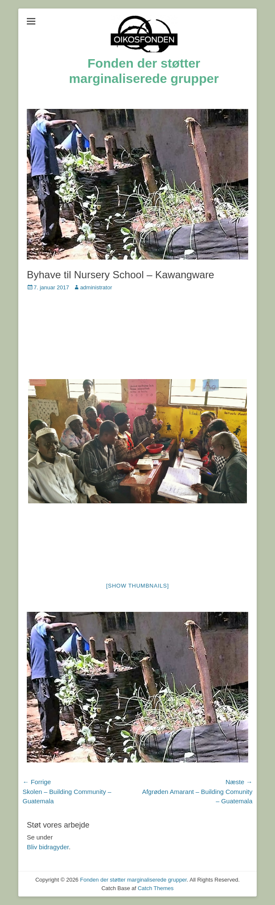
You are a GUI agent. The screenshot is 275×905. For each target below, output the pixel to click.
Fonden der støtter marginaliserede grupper (133, 879)
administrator (96, 287)
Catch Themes (155, 888)
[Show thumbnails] (137, 585)
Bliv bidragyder (48, 847)
